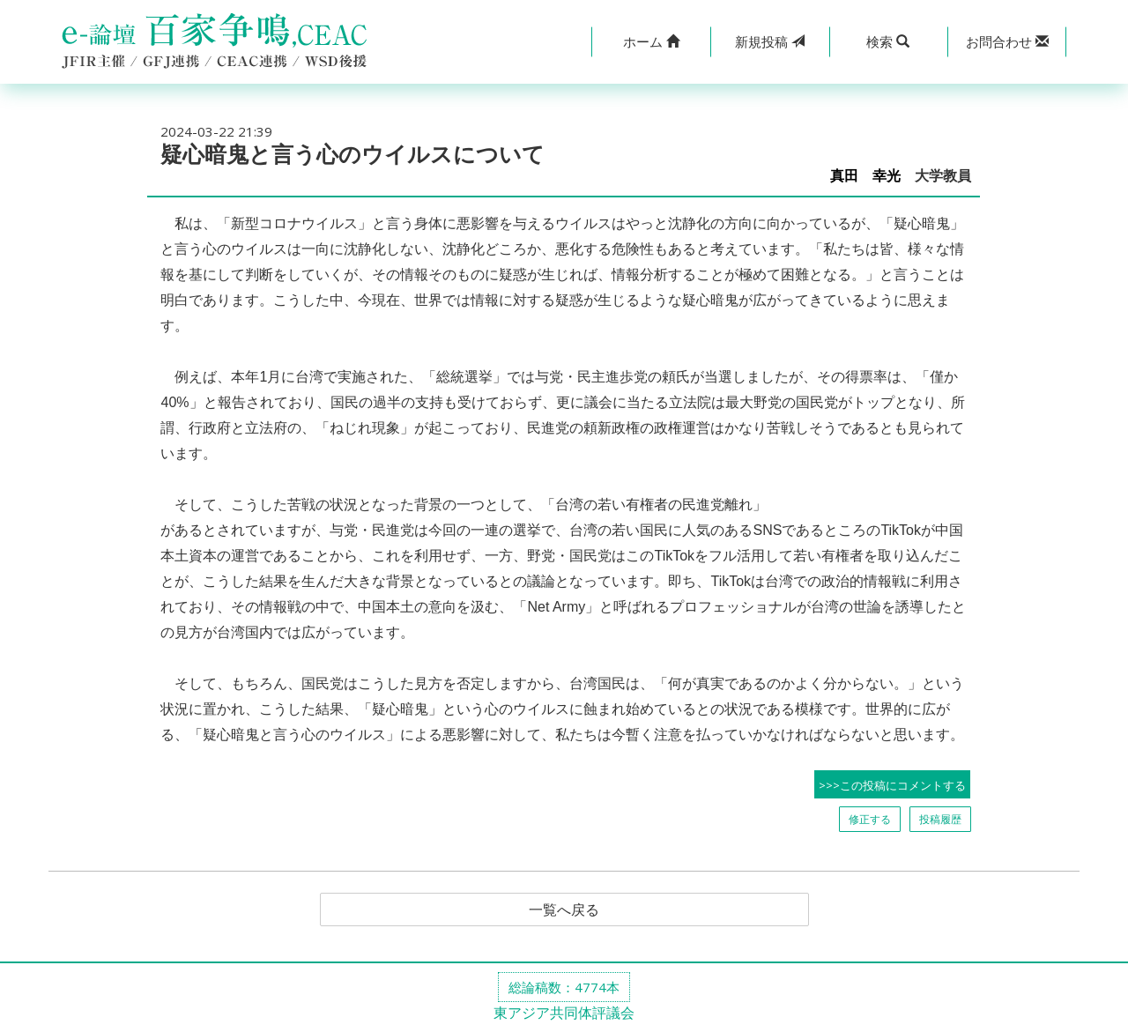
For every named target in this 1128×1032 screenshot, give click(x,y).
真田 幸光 (865, 175)
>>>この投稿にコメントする (892, 785)
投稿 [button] (770, 41)
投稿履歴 (940, 819)
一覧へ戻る (564, 909)
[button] (650, 41)
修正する (870, 819)
